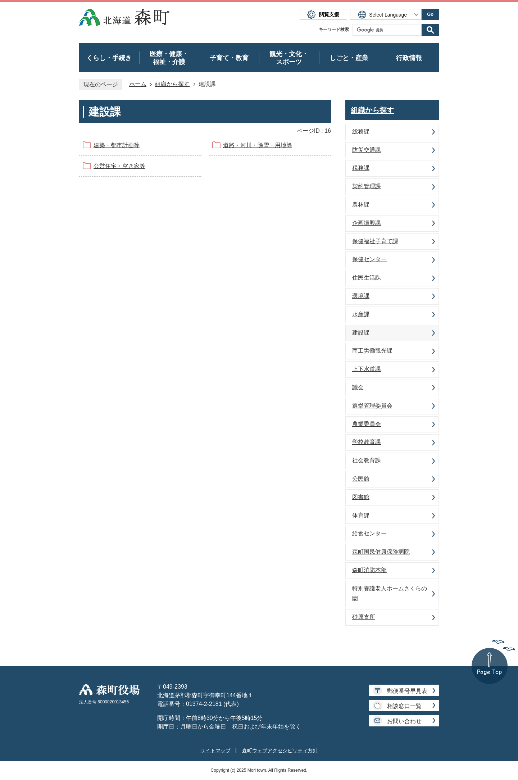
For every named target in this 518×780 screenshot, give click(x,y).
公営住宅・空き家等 (119, 166)
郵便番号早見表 (407, 691)
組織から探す (172, 84)
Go (430, 14)
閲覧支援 (329, 14)
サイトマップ (215, 750)
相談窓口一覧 (404, 706)
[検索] (389, 29)
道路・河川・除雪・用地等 (257, 145)
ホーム (137, 84)
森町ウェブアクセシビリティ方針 (280, 750)
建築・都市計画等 (117, 145)
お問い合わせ (404, 721)
